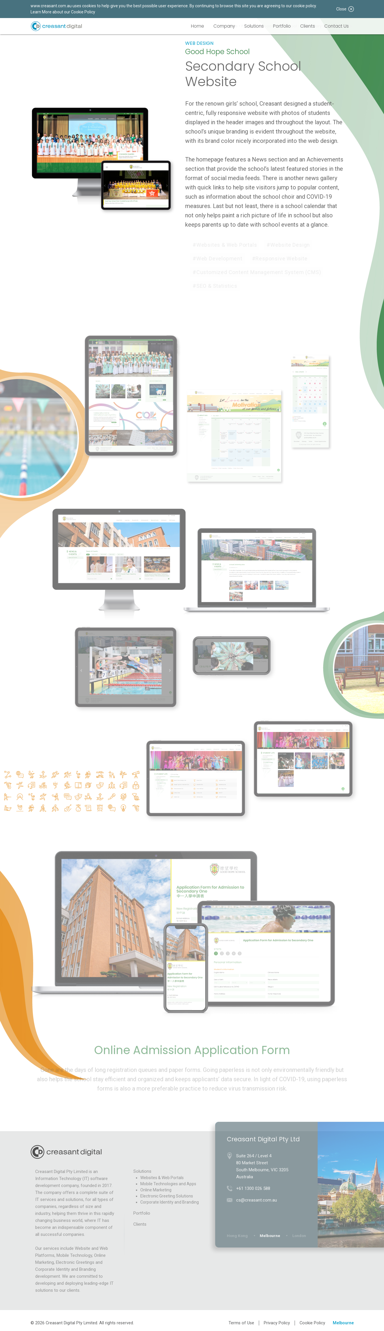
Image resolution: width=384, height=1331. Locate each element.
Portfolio (282, 26)
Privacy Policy (277, 1323)
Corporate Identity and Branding (169, 1202)
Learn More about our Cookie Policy (63, 12)
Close (345, 9)
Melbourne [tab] (273, 1235)
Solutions (254, 26)
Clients (307, 26)
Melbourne (343, 1323)
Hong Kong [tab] (240, 1235)
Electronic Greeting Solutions (166, 1196)
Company (224, 26)
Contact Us (336, 26)
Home (197, 26)
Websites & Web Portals (162, 1177)
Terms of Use (241, 1323)
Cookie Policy (312, 1323)
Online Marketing (155, 1190)
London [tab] (302, 1235)
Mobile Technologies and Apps (168, 1183)
